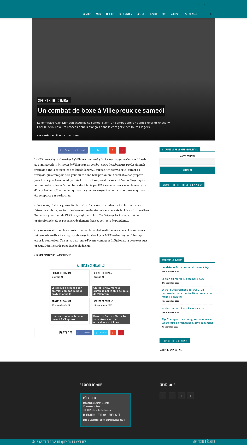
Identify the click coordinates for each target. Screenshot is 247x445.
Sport (153, 13)
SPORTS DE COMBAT (54, 100)
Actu (98, 13)
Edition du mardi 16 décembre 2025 (183, 308)
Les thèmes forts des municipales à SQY (185, 267)
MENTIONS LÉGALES (204, 441)
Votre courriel (187, 155)
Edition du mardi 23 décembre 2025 (183, 278)
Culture (141, 13)
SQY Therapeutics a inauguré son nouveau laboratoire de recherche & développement (187, 321)
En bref (110, 13)
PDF (164, 13)
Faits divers (125, 13)
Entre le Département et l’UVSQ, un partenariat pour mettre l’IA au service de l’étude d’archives (187, 293)
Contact (175, 13)
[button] (211, 14)
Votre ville (191, 13)
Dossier (87, 13)
